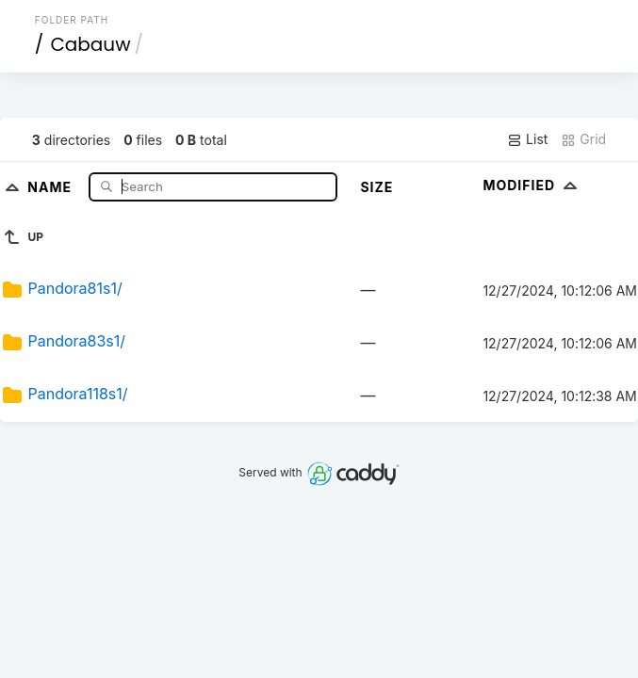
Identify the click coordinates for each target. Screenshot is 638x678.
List (527, 139)
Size (376, 187)
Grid (583, 139)
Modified (532, 185)
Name (51, 186)
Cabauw (90, 44)
